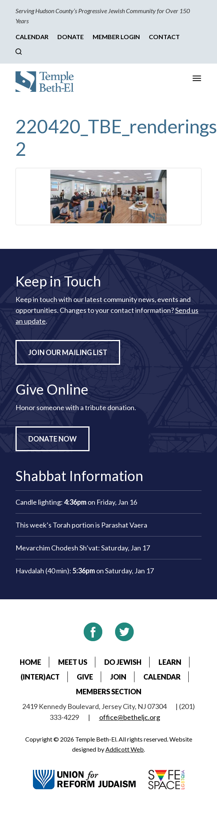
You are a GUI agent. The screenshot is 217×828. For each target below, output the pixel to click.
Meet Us (72, 662)
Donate (70, 36)
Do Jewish (122, 662)
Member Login (116, 36)
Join (118, 677)
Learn (169, 662)
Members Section (108, 691)
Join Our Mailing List (67, 352)
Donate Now (52, 439)
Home (30, 662)
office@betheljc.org (129, 717)
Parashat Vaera (124, 525)
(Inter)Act (40, 677)
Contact (164, 36)
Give (85, 677)
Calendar (32, 36)
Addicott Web (124, 749)
